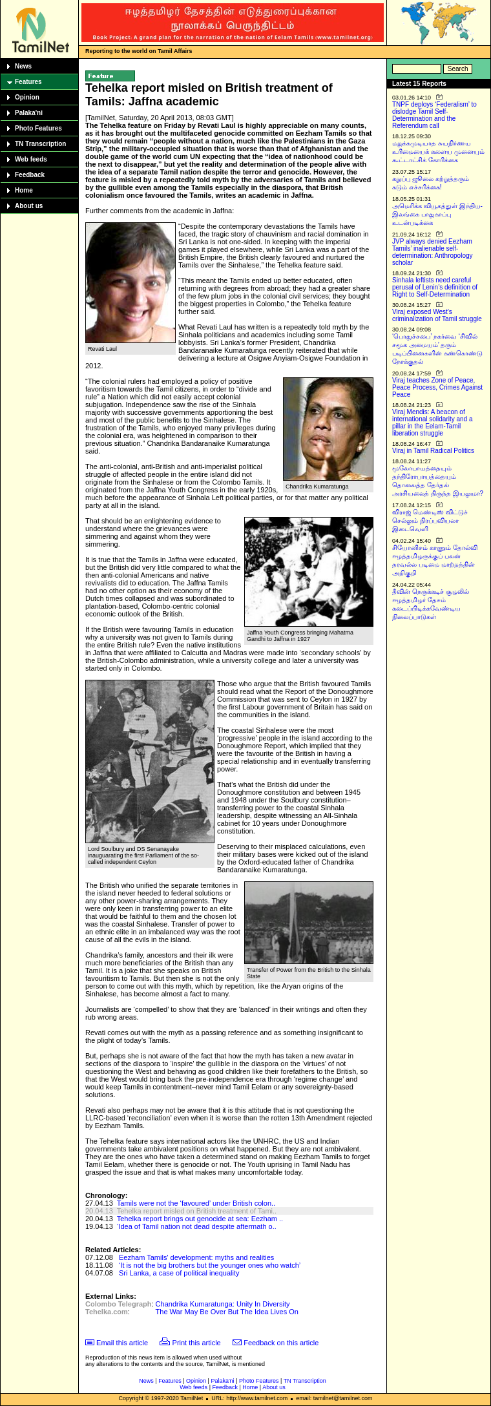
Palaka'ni (29, 112)
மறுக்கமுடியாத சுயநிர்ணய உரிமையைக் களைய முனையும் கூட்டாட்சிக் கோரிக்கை (438, 151)
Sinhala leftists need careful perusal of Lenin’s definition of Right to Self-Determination (434, 287)
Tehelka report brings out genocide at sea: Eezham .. (200, 1218)
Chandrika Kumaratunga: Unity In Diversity (223, 1304)
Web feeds (31, 159)
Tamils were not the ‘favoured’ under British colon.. (196, 1203)
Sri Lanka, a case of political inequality (179, 1273)
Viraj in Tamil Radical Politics (433, 450)
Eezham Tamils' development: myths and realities (196, 1257)
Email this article (122, 1343)
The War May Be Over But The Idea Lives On (227, 1312)
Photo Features (38, 128)
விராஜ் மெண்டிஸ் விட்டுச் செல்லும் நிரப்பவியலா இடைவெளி (430, 520)
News (23, 66)
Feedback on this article (281, 1343)
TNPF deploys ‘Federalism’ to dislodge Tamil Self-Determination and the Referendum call (434, 115)
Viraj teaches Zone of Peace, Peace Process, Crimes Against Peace (437, 387)
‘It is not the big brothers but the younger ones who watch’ (209, 1265)
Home (24, 190)
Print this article (196, 1343)
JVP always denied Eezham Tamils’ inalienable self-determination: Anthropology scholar (432, 252)
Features (28, 81)
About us (29, 205)
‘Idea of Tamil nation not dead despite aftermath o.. (197, 1226)
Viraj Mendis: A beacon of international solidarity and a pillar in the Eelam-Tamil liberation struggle (432, 422)
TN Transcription (40, 143)
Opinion (27, 97)
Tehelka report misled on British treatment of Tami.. (197, 1211)
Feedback (30, 174)
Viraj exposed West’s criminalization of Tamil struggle (437, 315)
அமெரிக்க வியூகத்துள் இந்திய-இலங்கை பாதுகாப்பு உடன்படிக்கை (437, 214)
